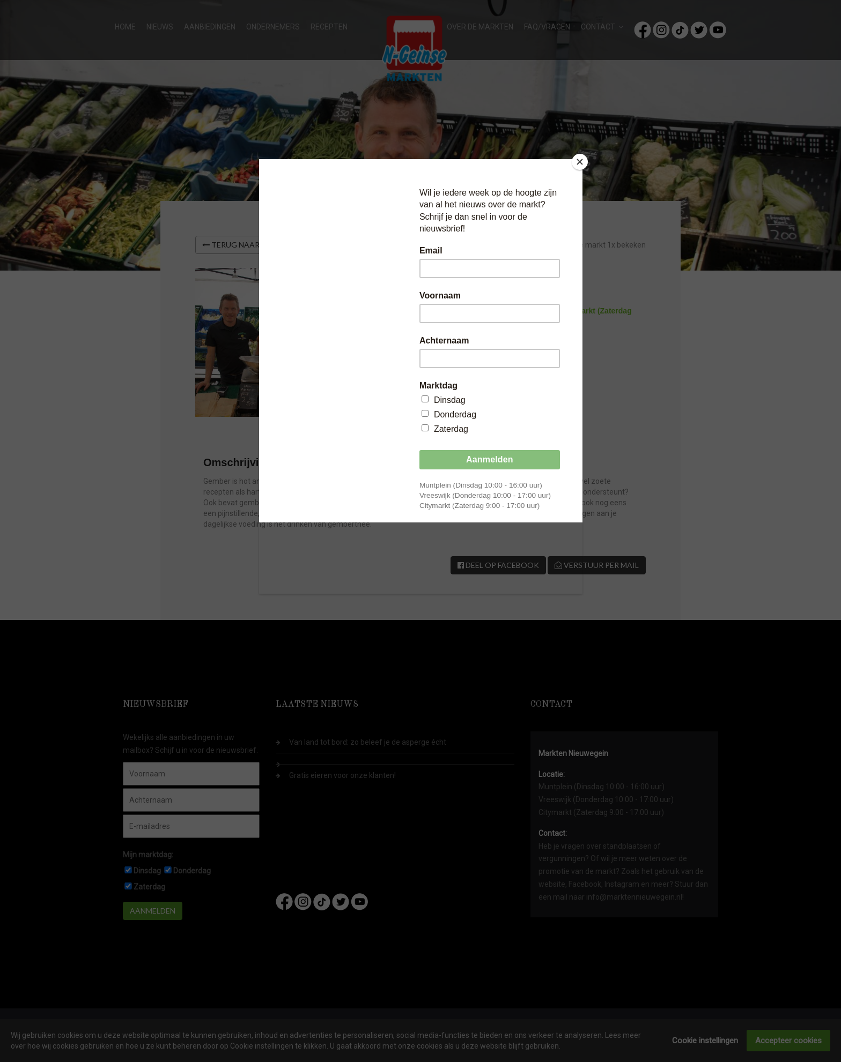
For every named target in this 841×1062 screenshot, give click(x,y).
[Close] (580, 162)
